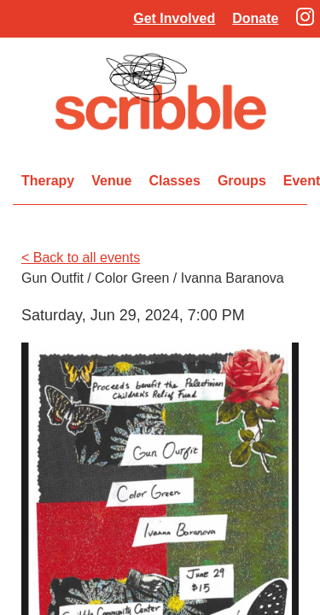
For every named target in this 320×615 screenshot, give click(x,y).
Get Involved (174, 18)
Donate (255, 18)
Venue (111, 180)
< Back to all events (80, 257)
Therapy (47, 180)
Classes (174, 180)
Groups (242, 180)
